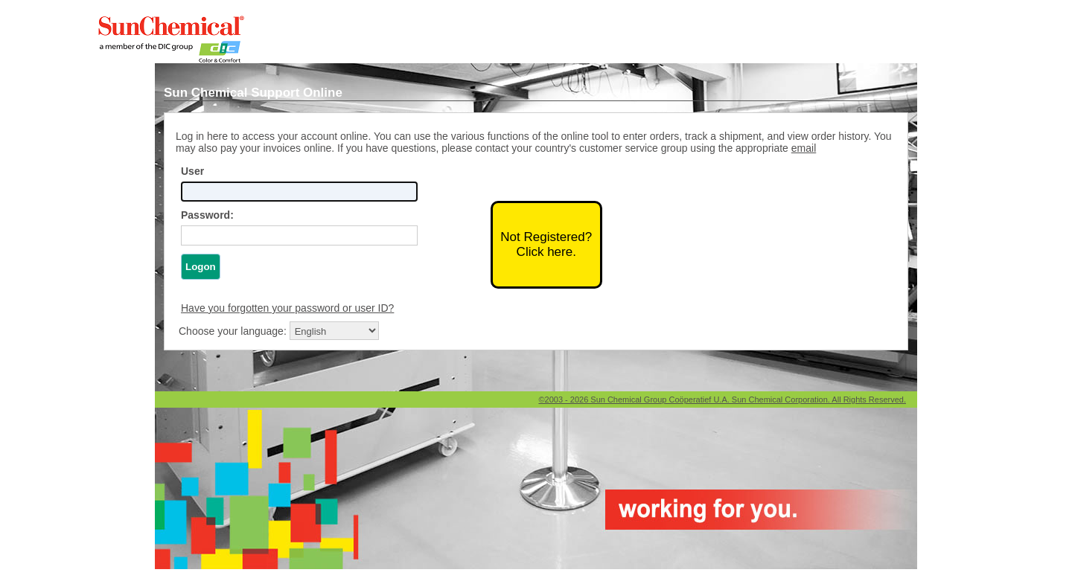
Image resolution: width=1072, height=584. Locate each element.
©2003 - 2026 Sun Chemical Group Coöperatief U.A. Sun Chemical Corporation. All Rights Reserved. (722, 399)
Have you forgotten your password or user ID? (287, 308)
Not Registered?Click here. (546, 244)
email (803, 148)
